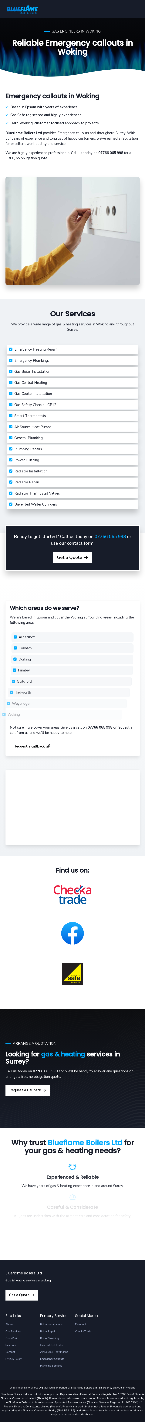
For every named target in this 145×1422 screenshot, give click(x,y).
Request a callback (32, 746)
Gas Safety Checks (51, 1345)
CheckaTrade (83, 1331)
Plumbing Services (51, 1366)
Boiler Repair (48, 1331)
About (9, 1324)
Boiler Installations (51, 1324)
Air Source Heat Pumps (54, 1352)
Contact (10, 1352)
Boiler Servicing (49, 1338)
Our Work (11, 1338)
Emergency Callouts (52, 1359)
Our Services (13, 1331)
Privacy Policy (13, 1359)
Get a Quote (65, 564)
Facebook (81, 1324)
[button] (136, 9)
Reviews (10, 1345)
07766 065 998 (110, 543)
